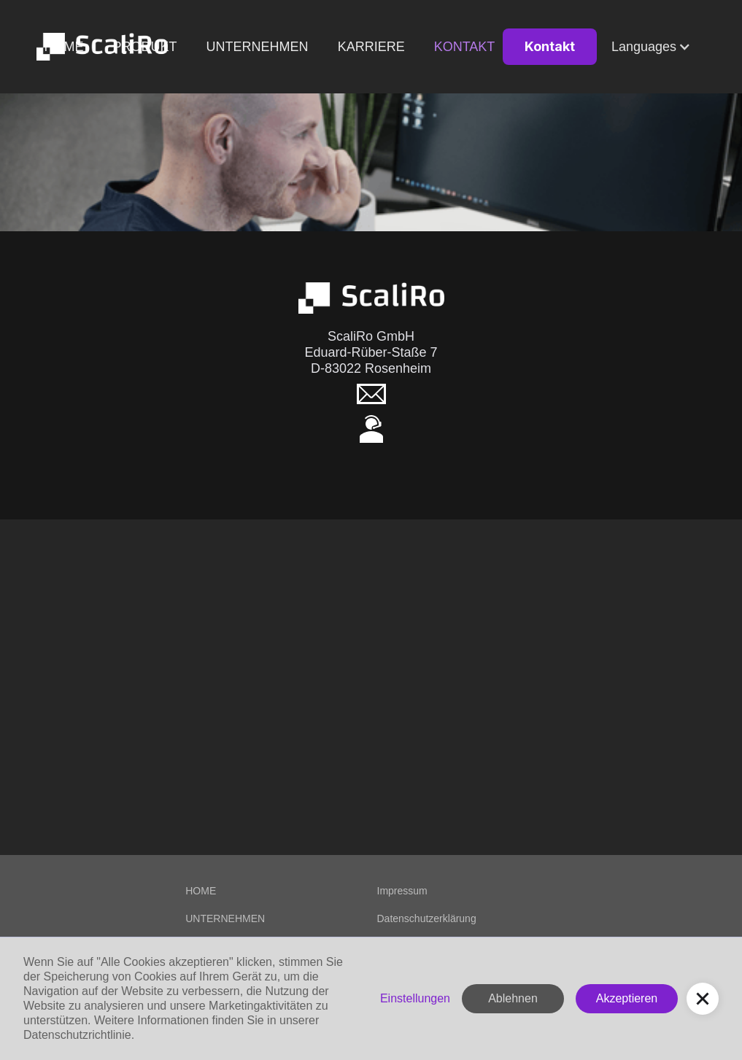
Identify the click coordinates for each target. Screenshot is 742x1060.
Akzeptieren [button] (627, 998)
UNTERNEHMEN (225, 918)
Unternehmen (257, 46)
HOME (200, 891)
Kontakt (464, 46)
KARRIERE (371, 46)
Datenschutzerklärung (426, 918)
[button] (651, 46)
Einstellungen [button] (415, 998)
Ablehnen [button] (513, 998)
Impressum (402, 891)
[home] (102, 47)
